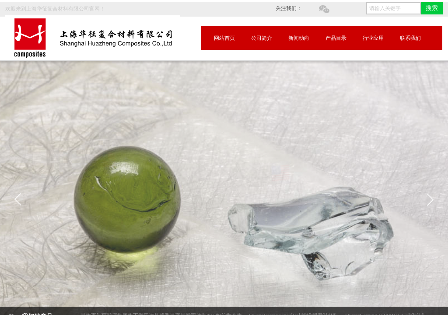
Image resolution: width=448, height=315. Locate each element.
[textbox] (393, 8)
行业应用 (373, 38)
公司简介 (261, 38)
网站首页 (224, 38)
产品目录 (336, 38)
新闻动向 (298, 38)
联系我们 (410, 38)
